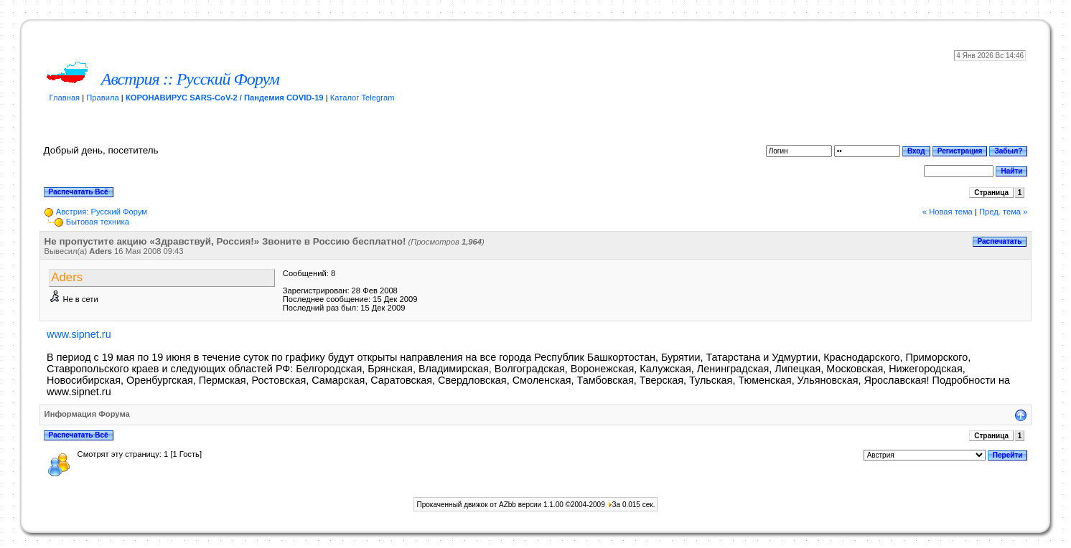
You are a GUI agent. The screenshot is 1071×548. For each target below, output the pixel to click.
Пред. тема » (1003, 211)
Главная (65, 97)
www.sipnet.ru (79, 334)
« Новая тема (947, 211)
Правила (102, 97)
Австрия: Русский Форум (101, 211)
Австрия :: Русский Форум (190, 79)
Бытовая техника (97, 221)
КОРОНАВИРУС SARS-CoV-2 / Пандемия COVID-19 (225, 97)
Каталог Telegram (362, 97)
